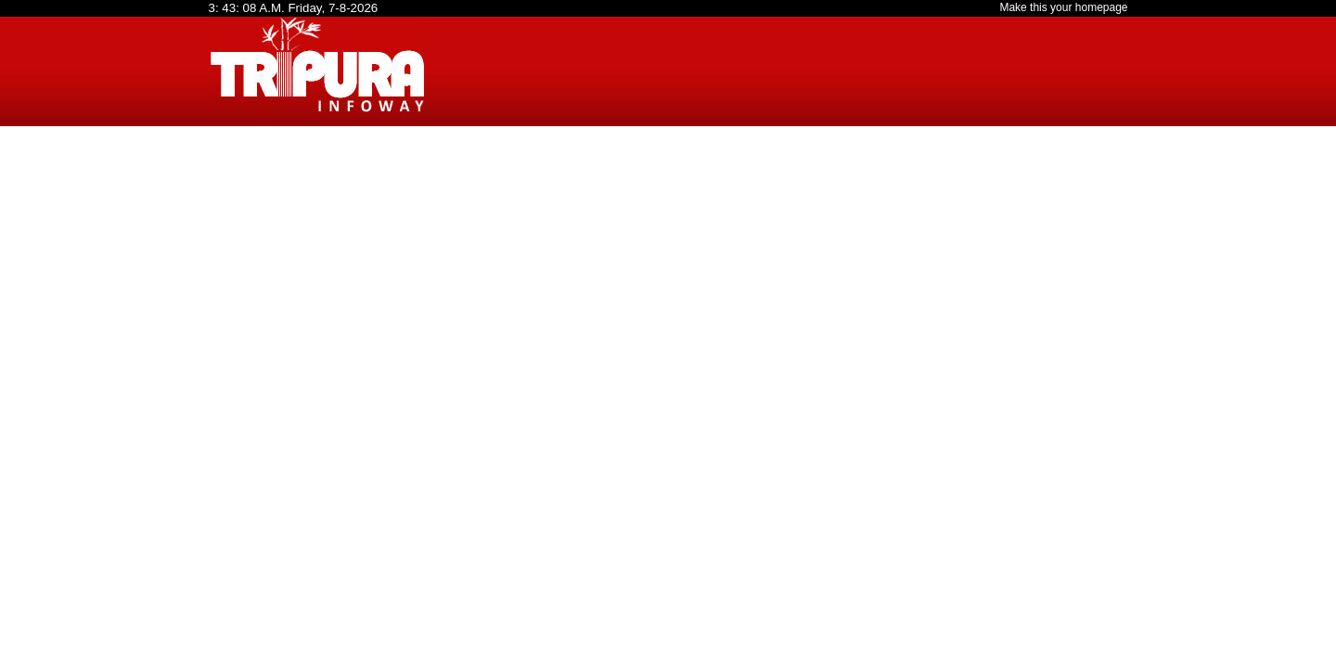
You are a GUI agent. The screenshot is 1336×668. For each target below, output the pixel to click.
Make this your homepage (1063, 7)
